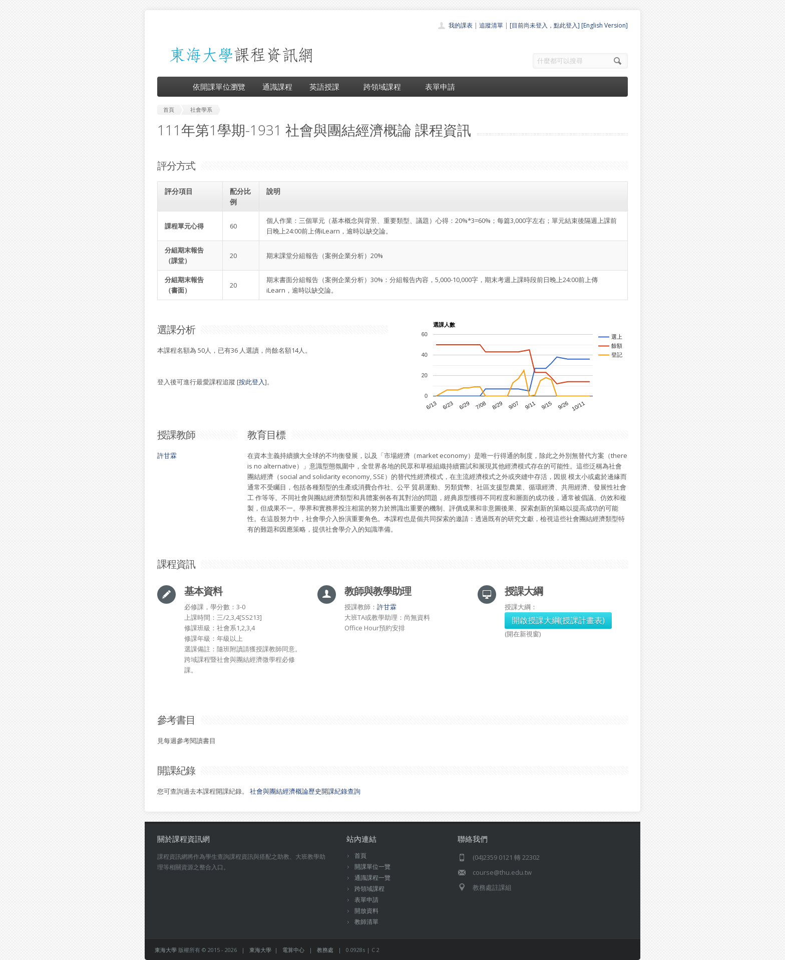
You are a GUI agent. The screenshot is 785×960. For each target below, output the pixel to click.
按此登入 (252, 381)
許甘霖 (167, 455)
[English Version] (604, 25)
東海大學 (166, 949)
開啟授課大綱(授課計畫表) (558, 620)
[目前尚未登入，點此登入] (545, 25)
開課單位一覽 (372, 866)
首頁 (360, 855)
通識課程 (277, 87)
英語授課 (327, 87)
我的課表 (461, 25)
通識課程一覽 (372, 877)
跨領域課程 (385, 87)
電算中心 (293, 949)
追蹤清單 (491, 25)
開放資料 (366, 910)
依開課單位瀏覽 (219, 87)
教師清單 (366, 921)
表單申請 (440, 87)
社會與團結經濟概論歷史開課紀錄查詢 (305, 791)
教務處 (325, 949)
